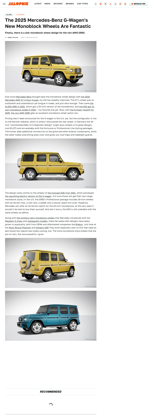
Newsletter (138, 4)
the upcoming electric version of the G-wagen (28, 196)
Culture (9, 14)
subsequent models (37, 221)
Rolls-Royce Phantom (20, 227)
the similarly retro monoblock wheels (36, 218)
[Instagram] (120, 3)
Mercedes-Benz (24, 97)
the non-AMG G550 (20, 113)
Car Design (20, 14)
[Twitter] (110, 3)
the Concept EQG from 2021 (61, 193)
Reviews (58, 4)
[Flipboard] (105, 3)
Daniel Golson (13, 37)
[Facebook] (96, 3)
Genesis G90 (42, 227)
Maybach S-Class (13, 221)
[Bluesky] (100, 3)
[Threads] (115, 3)
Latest (38, 4)
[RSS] (125, 3)
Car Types (82, 4)
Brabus (79, 224)
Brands (70, 4)
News (47, 4)
